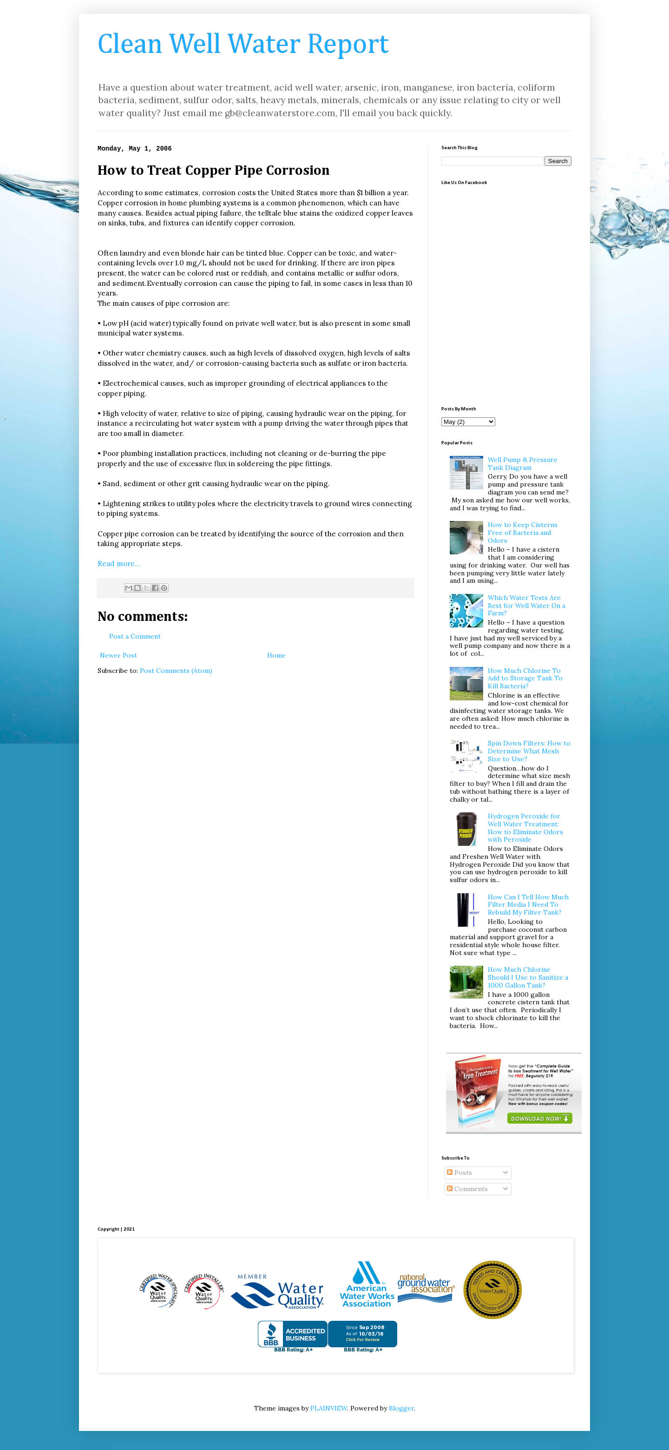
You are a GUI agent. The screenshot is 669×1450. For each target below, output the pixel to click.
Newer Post (118, 655)
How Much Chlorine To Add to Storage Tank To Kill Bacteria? (525, 678)
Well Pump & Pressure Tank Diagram (523, 463)
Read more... (119, 563)
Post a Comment (135, 636)
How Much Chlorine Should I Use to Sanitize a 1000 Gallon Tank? (528, 977)
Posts (459, 1172)
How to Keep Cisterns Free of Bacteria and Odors (523, 533)
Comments (467, 1189)
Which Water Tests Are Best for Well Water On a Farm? (526, 605)
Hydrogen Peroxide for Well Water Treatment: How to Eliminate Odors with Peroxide (525, 828)
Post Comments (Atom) (176, 670)
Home (276, 655)
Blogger (401, 1408)
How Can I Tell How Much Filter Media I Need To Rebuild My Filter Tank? (528, 905)
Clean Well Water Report (243, 45)
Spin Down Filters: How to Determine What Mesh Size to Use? (529, 751)
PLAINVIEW (328, 1408)
